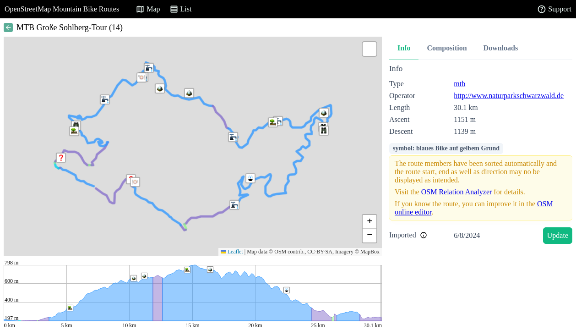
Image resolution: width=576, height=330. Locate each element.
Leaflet (232, 251)
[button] (141, 77)
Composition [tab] (447, 48)
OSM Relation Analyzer (456, 192)
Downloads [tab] (501, 48)
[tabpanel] (480, 156)
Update (557, 235)
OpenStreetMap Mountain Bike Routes (62, 9)
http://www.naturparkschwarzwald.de (509, 95)
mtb (459, 84)
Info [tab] (403, 48)
